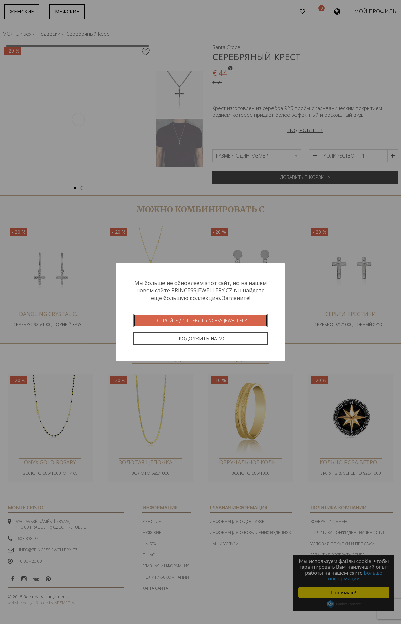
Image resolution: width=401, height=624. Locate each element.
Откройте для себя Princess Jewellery (200, 320)
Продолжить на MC (200, 338)
